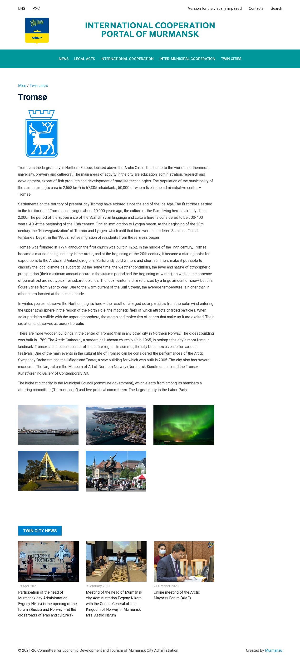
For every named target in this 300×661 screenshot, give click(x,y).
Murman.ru (273, 650)
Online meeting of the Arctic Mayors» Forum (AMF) (177, 595)
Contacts (256, 8)
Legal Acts (84, 59)
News (64, 59)
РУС (36, 8)
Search (276, 8)
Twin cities (231, 59)
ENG (21, 8)
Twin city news (40, 530)
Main (22, 85)
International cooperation (127, 59)
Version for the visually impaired (215, 8)
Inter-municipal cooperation (187, 59)
